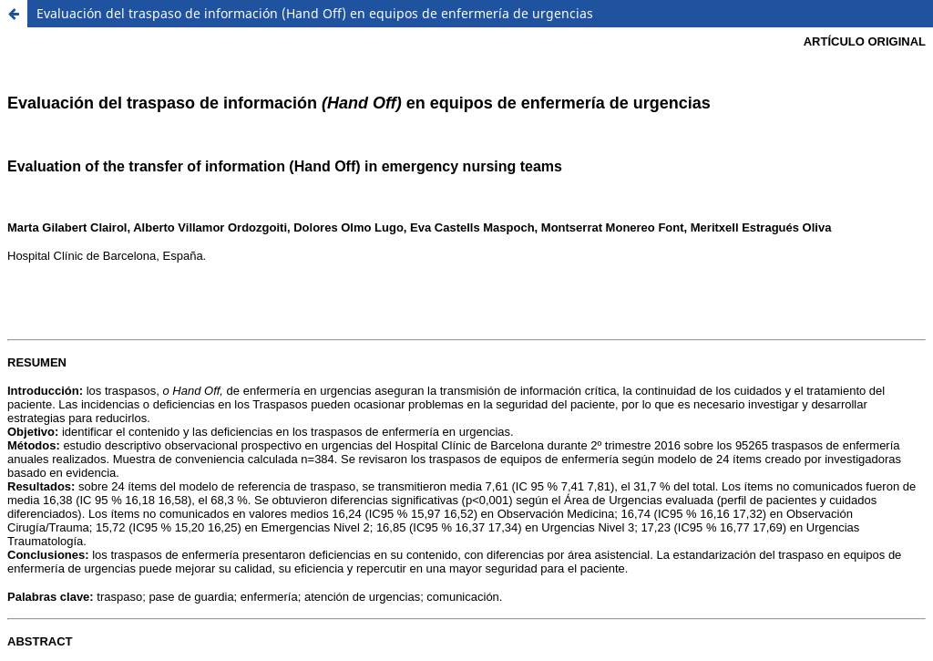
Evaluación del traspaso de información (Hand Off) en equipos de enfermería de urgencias (314, 13)
